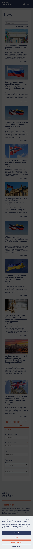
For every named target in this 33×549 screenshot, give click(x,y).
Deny (16, 537)
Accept (16, 533)
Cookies (14, 546)
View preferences (16, 542)
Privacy (18, 546)
